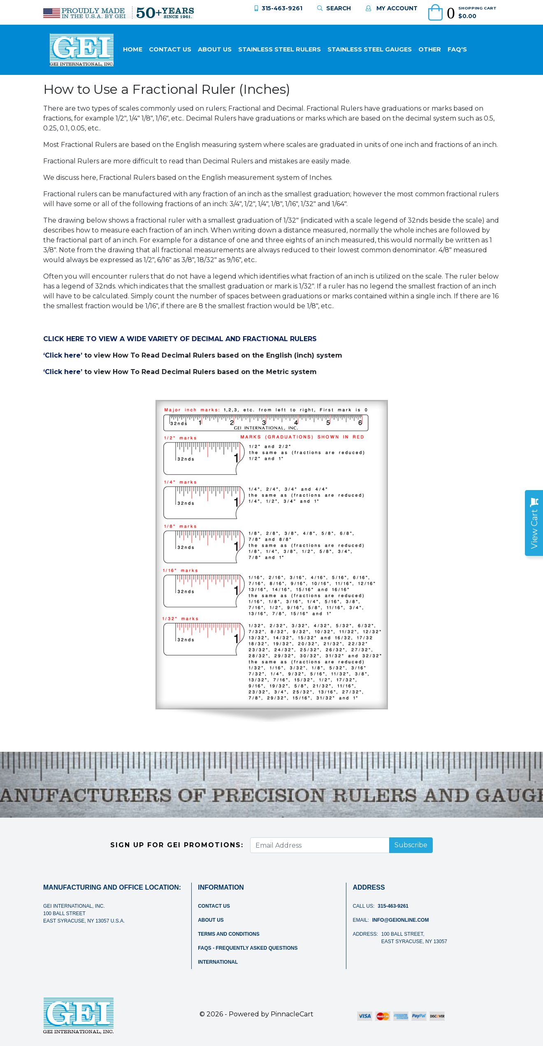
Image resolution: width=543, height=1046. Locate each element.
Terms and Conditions (229, 934)
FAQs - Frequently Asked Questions (247, 948)
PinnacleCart (292, 1014)
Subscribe (410, 845)
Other (429, 49)
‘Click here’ (62, 355)
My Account (392, 8)
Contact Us (170, 49)
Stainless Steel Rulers (279, 49)
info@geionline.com (400, 920)
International (218, 962)
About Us (215, 49)
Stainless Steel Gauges (369, 49)
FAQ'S (457, 49)
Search (334, 8)
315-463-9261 (278, 8)
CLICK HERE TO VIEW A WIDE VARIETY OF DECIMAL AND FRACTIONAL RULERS (180, 339)
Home (132, 49)
